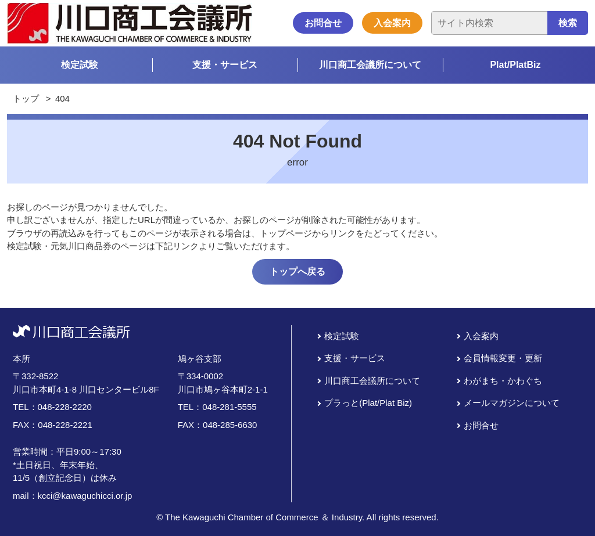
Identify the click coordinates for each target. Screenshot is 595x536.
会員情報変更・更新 (503, 358)
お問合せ (323, 23)
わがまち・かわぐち (503, 381)
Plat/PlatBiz (515, 65)
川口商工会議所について (370, 65)
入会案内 (392, 23)
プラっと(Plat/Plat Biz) (368, 403)
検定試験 (79, 65)
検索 (567, 23)
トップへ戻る (297, 271)
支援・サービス (224, 65)
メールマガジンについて (512, 403)
